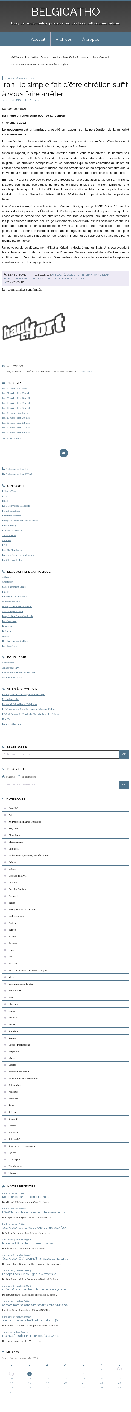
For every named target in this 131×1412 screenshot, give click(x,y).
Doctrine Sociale (17, 889)
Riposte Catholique (12, 530)
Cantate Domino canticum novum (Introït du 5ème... (36, 1305)
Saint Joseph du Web (12, 611)
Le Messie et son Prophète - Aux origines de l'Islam (28, 709)
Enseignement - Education (22, 909)
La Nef (5, 591)
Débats (12, 868)
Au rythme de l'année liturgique (25, 821)
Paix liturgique (9, 645)
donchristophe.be (11, 601)
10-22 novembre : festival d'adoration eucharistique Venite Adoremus (49, 57)
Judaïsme (13, 1017)
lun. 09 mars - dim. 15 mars (16, 427)
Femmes (13, 943)
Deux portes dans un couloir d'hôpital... (28, 1196)
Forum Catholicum (12, 723)
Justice (12, 1024)
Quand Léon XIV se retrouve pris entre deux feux (34, 1227)
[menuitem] (38, 39)
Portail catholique (11, 510)
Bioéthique (14, 835)
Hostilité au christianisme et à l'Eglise (28, 970)
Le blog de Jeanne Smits (14, 596)
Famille (12, 936)
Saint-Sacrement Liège (14, 586)
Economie (14, 896)
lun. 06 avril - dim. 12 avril (16, 407)
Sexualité (13, 1119)
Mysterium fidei (10, 699)
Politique (54, 278)
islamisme (14, 1004)
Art (10, 814)
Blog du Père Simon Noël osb (17, 616)
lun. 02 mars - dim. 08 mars (16, 432)
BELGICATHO (65, 11)
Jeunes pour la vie (11, 667)
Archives (64, 39)
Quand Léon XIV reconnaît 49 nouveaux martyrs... (35, 1258)
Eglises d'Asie (9, 490)
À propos (90, 39)
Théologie (14, 1172)
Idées (11, 977)
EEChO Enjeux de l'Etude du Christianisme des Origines (31, 714)
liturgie (12, 1037)
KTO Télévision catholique (16, 505)
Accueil (38, 39)
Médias (12, 1064)
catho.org (7, 576)
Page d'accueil (101, 57)
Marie (12, 1058)
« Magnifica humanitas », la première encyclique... (35, 1289)
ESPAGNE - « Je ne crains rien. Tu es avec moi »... (35, 1212)
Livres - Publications (19, 1044)
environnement (16, 916)
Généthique (8, 662)
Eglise (71, 274)
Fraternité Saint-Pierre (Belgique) (19, 704)
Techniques (14, 1159)
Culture (12, 862)
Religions (68, 278)
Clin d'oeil (14, 848)
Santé (11, 1105)
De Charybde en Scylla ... (15, 640)
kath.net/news (16, 108)
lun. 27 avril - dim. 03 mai (15, 393)
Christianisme (16, 841)
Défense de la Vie (18, 875)
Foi (78, 274)
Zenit (5, 496)
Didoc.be (6, 631)
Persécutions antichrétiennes (25, 278)
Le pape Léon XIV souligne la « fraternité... (30, 1274)
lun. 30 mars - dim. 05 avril (16, 413)
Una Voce (7, 719)
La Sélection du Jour (12, 560)
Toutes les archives (12, 438)
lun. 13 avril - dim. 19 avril (16, 402)
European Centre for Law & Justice (20, 520)
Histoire (13, 963)
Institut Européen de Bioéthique (18, 672)
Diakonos (7, 626)
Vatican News (9, 535)
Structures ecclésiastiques (22, 1146)
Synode (12, 1152)
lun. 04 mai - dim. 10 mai (15, 388)
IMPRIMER (19, 100)
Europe (12, 929)
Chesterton (7, 581)
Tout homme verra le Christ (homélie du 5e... (31, 1320)
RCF (4, 545)
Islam (105, 274)
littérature (13, 1031)
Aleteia (5, 635)
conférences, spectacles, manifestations (29, 855)
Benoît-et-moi (9, 621)
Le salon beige (9, 525)
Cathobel (6, 540)
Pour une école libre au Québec (18, 555)
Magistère (14, 1051)
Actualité (58, 274)
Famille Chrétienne (12, 550)
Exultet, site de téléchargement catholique (23, 694)
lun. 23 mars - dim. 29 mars (16, 417)
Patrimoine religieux (19, 1071)
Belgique (13, 828)
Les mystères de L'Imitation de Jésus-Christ (30, 1335)
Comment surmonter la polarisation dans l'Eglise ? (41, 64)
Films (11, 950)
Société (81, 278)
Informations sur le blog (21, 983)
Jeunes (12, 1010)
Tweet (5, 100)
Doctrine (13, 882)
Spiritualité (14, 1139)
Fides (5, 500)
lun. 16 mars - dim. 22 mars (16, 422)
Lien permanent (17, 274)
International (91, 274)
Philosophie (15, 1085)
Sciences (13, 1112)
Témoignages (15, 1166)
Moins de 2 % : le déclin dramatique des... (28, 1243)
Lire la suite (85, 371)
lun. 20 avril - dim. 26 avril (16, 398)
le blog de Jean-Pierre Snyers (17, 606)
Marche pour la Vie (12, 677)
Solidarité (14, 1132)
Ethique (13, 923)
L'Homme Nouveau (12, 515)
